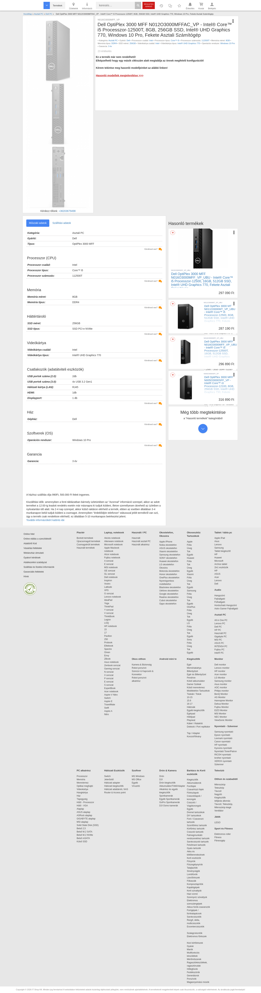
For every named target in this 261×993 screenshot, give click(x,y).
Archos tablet (220, 564)
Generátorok (193, 975)
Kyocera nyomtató (223, 748)
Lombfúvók (192, 874)
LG (188, 623)
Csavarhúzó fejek (197, 789)
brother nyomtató (222, 758)
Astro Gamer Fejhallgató (226, 608)
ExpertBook (109, 688)
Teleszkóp (219, 788)
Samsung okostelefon (169, 554)
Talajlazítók (192, 868)
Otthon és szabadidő (226, 779)
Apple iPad (219, 538)
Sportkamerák (166, 796)
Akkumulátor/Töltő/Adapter (172, 786)
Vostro (107, 583)
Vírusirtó (136, 786)
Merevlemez (82, 782)
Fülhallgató (219, 602)
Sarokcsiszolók (195, 917)
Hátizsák (191, 707)
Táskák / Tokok (194, 694)
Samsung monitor (222, 681)
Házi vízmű (192, 894)
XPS (106, 590)
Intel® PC (219, 653)
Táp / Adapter (193, 733)
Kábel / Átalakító (195, 723)
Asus (216, 541)
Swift (106, 708)
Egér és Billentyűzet (196, 674)
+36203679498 (67, 211)
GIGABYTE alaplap (87, 818)
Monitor (218, 659)
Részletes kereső (149, 5)
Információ (87, 6)
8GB (228, 40)
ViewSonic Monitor (223, 720)
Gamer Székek (194, 684)
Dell (128, 40)
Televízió (219, 770)
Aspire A (108, 711)
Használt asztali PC (141, 541)
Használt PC (220, 633)
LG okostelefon (166, 564)
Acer (216, 577)
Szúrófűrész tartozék (197, 825)
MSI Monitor (220, 713)
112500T (205, 40)
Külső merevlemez (196, 687)
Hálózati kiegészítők (114, 786)
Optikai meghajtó (85, 786)
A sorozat (108, 561)
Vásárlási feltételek (33, 548)
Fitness (217, 837)
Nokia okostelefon (168, 545)
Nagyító (218, 794)
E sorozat (108, 564)
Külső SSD (82, 841)
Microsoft (218, 561)
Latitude (108, 587)
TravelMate (110, 704)
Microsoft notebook (113, 544)
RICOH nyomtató (222, 754)
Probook (108, 642)
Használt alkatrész (141, 544)
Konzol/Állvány (194, 736)
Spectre (108, 649)
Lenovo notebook (112, 597)
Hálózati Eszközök (114, 770)
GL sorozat (109, 574)
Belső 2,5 (81, 828)
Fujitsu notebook (112, 557)
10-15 (189, 697)
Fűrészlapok (194, 792)
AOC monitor (220, 687)
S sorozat (108, 685)
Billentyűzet (192, 671)
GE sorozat (110, 570)
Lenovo (217, 544)
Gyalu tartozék (194, 848)
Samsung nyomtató (223, 732)
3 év (110, 46)
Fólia (189, 545)
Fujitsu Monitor (221, 707)
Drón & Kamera (168, 770)
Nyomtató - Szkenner (226, 726)
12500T (208, 369)
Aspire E (108, 701)
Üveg (189, 548)
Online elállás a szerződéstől (37, 538)
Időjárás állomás (222, 801)
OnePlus (191, 607)
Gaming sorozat (112, 668)
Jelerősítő (109, 779)
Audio (217, 589)
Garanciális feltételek (34, 572)
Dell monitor (220, 664)
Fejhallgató (219, 599)
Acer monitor (220, 674)
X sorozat (108, 675)
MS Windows (138, 776)
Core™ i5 (175, 40)
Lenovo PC (219, 623)
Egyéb (190, 554)
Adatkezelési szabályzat (35, 562)
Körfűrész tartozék (195, 828)
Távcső (217, 791)
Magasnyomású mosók (198, 982)
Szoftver (136, 770)
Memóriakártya (194, 668)
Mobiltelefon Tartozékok (198, 691)
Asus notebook (111, 662)
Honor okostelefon (168, 574)
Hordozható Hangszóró (225, 605)
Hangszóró (219, 595)
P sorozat (108, 678)
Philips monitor (221, 691)
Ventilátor (218, 810)
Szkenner (219, 764)
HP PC (217, 630)
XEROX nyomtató (223, 761)
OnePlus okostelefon (169, 577)
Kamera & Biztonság (142, 664)
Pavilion (108, 636)
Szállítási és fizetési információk (39, 567)
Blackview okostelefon (170, 587)
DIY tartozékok (194, 815)
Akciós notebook (112, 538)
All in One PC (220, 620)
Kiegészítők (193, 659)
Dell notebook (110, 577)
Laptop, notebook (114, 532)
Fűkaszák (191, 881)
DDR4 (114, 43)
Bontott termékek (85, 538)
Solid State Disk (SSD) (88, 825)
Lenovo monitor (221, 668)
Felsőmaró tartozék (196, 845)
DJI (161, 779)
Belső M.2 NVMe (85, 835)
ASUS (217, 574)
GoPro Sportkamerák (169, 802)
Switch (107, 698)
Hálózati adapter (112, 782)
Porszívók (191, 979)
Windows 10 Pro (227, 43)
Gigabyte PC (220, 636)
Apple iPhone (165, 541)
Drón (161, 776)
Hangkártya (82, 792)
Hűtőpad (191, 717)
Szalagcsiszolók (194, 933)
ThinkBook (109, 616)
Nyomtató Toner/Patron (225, 751)
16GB (215, 369)
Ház (78, 796)
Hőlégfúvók (192, 969)
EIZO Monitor (220, 710)
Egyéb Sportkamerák (170, 799)
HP (216, 554)
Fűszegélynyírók (195, 864)
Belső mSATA (84, 838)
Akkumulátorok (196, 783)
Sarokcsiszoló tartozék (198, 841)
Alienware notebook (113, 541)
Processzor (82, 776)
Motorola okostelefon (169, 571)
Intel (151, 40)
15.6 (189, 700)
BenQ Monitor (221, 694)
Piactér (80, 532)
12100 (207, 402)
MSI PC (218, 640)
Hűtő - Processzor (85, 802)
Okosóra (163, 568)
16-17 (189, 704)
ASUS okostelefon (168, 548)
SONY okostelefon (168, 558)
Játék (217, 816)
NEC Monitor (220, 717)
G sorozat (109, 593)
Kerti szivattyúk (194, 890)
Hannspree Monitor (223, 700)
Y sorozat (108, 610)
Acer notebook (111, 691)
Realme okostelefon (169, 597)
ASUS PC (219, 643)
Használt (136, 538)
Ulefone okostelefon (169, 590)
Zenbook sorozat (112, 665)
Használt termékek (86, 548)
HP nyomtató (220, 745)
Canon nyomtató (222, 741)
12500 (207, 331)
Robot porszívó (139, 668)
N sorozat (108, 672)
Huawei (190, 558)
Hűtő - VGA (82, 805)
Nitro (106, 714)
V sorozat (108, 613)
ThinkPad (108, 606)
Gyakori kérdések (32, 557)
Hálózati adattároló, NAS (116, 789)
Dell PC (218, 626)
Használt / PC (139, 532)
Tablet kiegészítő (222, 551)
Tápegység (82, 799)
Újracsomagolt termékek (88, 541)
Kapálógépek (193, 887)
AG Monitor (219, 697)
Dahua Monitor (221, 704)
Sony (189, 639)
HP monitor (219, 671)
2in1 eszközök (221, 567)
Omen (107, 652)
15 (105, 629)
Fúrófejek (193, 786)
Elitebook (108, 646)
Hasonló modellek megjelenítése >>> (119, 75)
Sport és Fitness (223, 828)
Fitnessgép (219, 840)
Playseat (191, 720)
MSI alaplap (82, 822)
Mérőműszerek (194, 959)
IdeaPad (108, 600)
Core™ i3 (229, 400)
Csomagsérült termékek (88, 544)
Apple (189, 541)
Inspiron (108, 580)
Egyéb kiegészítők (195, 710)
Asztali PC (113, 40)
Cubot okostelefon (168, 600)
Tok (188, 551)
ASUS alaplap (84, 812)
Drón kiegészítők (167, 782)
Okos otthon (139, 659)
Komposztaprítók (195, 884)
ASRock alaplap (85, 815)
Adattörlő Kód (30, 543)
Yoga (106, 603)
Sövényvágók (195, 871)
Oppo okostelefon (167, 603)
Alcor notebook (111, 554)
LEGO (217, 822)
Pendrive (191, 677)
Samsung (191, 590)
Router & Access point (115, 792)
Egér (189, 664)
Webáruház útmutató (34, 553)
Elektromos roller (222, 834)
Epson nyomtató (222, 735)
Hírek (26, 576)
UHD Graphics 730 (217, 404)
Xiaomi (190, 574)
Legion (107, 619)
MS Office (136, 779)
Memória (81, 779)
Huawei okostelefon (168, 561)
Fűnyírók (191, 861)
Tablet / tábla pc (223, 532)
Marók (192, 949)
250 (106, 639)
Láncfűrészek (195, 877)
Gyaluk (194, 946)
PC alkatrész (84, 770)
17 (105, 632)
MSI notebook (111, 567)
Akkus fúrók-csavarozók (198, 907)
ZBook (107, 659)
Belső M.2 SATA (84, 831)
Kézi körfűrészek (197, 943)
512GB (227, 331)
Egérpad (191, 713)
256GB (133, 43)
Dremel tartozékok (197, 812)
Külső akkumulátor (196, 681)
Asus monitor (220, 684)
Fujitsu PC (219, 649)
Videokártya (82, 789)
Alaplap (80, 809)
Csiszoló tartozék (195, 832)
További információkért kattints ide (45, 520)
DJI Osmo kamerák (169, 805)
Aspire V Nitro (111, 695)
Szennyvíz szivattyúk (197, 897)
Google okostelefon (168, 594)
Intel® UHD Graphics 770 (188, 43)
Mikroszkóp (219, 784)
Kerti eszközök (194, 858)
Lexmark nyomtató (223, 738)
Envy (106, 655)
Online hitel (29, 534)
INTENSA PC (220, 646)
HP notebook (110, 626)
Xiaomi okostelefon (168, 551)
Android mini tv (168, 659)
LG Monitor (219, 677)
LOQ (106, 623)
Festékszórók (193, 972)
